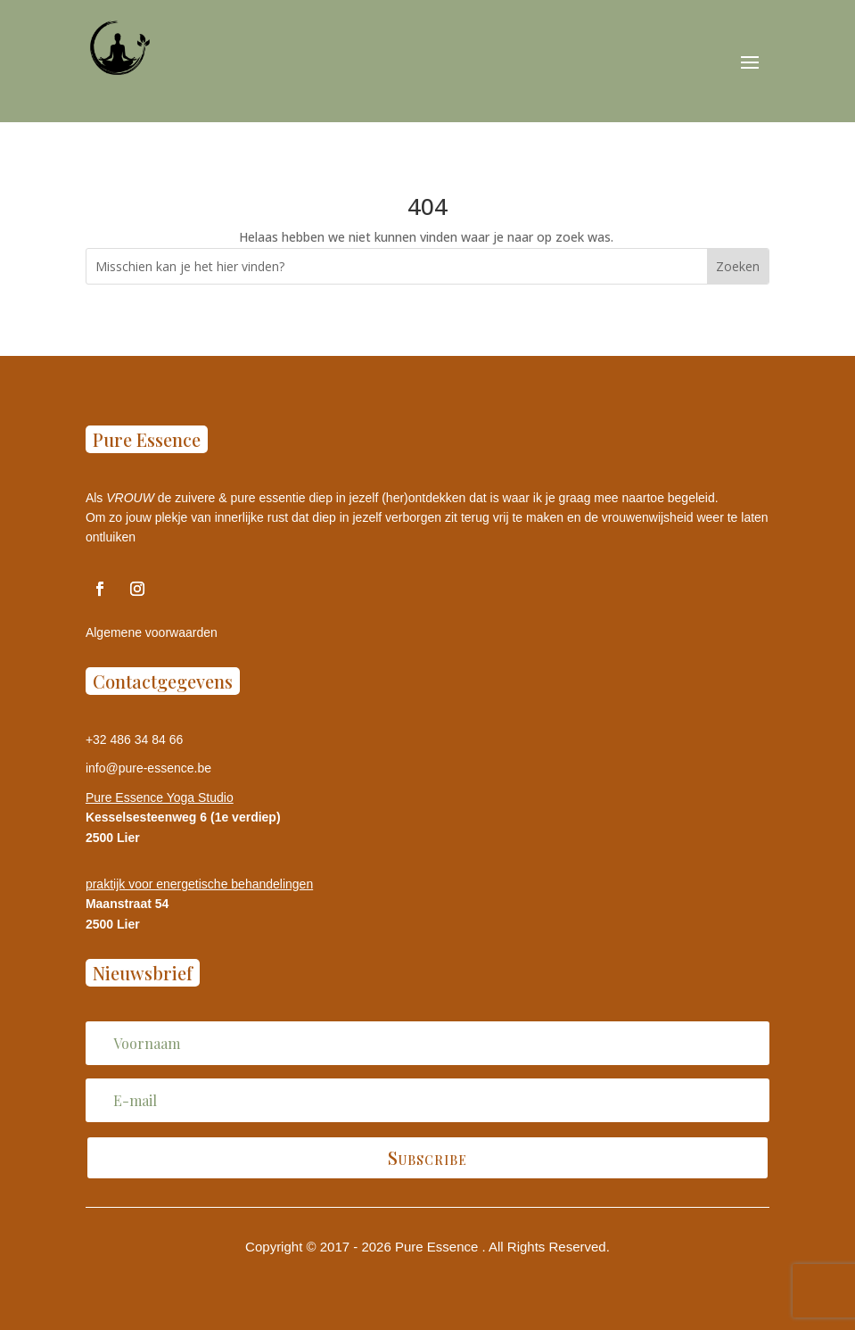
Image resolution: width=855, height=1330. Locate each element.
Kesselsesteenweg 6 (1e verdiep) (183, 817)
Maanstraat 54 (127, 903)
